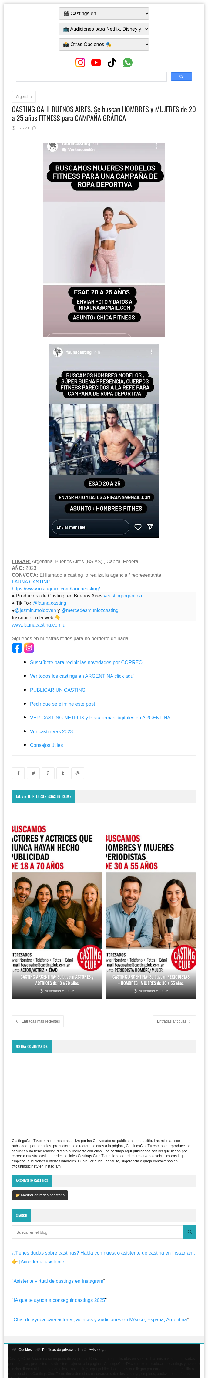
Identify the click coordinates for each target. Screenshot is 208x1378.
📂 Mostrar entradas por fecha (40, 1195)
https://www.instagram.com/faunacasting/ (56, 588)
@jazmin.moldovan (35, 610)
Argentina (24, 97)
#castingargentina (123, 595)
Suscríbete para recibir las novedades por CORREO (86, 662)
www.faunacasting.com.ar (39, 624)
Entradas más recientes (38, 1021)
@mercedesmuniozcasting (90, 610)
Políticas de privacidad (57, 1350)
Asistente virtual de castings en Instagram (58, 1281)
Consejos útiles (46, 745)
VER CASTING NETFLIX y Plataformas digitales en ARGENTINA (100, 717)
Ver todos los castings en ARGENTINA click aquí (82, 676)
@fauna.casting (49, 603)
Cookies (22, 1350)
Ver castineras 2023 (51, 731)
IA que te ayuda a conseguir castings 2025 (59, 1300)
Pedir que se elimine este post (62, 704)
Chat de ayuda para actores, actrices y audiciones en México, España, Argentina (100, 1319)
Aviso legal (94, 1350)
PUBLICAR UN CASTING (58, 690)
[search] (91, 76)
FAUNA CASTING (31, 581)
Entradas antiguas (174, 1021)
